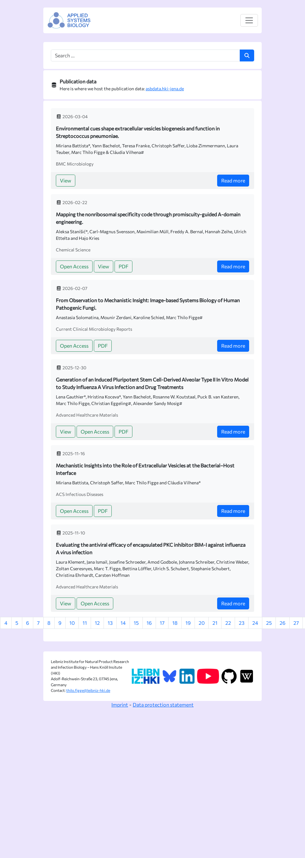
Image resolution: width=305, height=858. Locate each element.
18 (175, 623)
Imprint (119, 705)
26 (283, 623)
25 (269, 623)
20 (202, 623)
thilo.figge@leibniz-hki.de (88, 690)
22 (228, 623)
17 (162, 623)
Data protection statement (163, 705)
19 (188, 623)
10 (72, 623)
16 (149, 623)
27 (296, 623)
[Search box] (145, 55)
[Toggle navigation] (249, 20)
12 (97, 623)
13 (110, 623)
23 (241, 623)
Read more (233, 180)
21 (214, 623)
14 (123, 623)
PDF (123, 266)
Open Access (74, 266)
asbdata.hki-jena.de (165, 88)
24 (255, 623)
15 (136, 623)
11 (85, 623)
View (65, 180)
